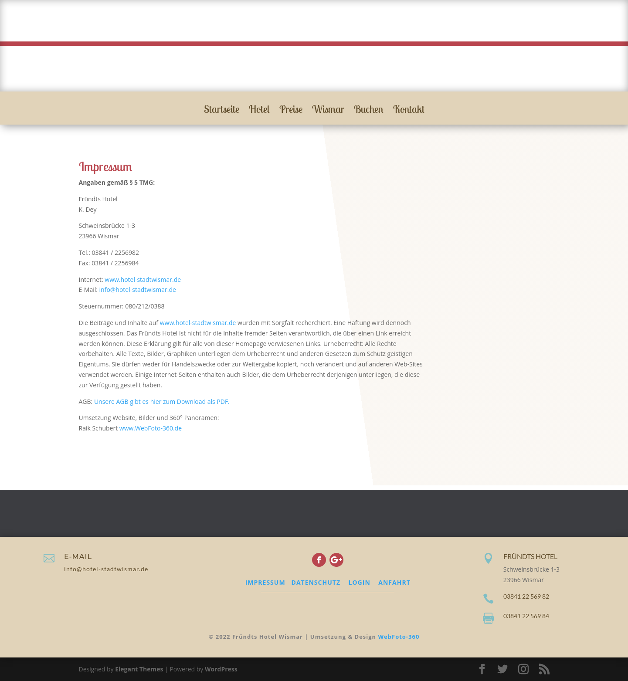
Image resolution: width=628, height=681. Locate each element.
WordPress (221, 669)
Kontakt (408, 110)
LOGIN (359, 582)
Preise (290, 110)
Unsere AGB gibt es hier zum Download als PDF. (162, 401)
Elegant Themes (139, 669)
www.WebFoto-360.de (150, 428)
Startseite (221, 110)
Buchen (369, 110)
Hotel (259, 110)
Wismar (328, 110)
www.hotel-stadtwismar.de (143, 279)
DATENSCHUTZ (316, 582)
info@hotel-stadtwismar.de (137, 289)
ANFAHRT (394, 582)
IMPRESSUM (265, 582)
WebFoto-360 (399, 636)
